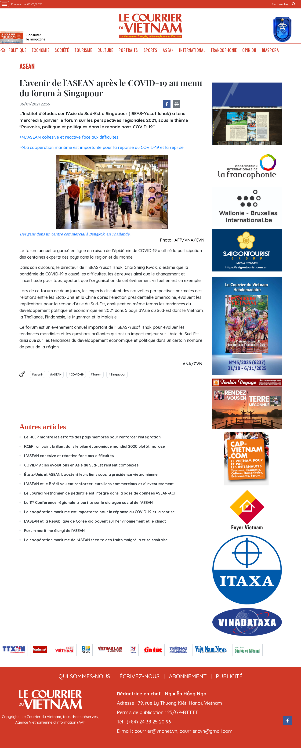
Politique (17, 50)
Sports (150, 50)
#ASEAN (56, 374)
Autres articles (42, 427)
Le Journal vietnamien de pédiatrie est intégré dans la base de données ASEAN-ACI (99, 493)
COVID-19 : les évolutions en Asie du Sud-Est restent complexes (81, 465)
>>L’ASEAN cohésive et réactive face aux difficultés (68, 137)
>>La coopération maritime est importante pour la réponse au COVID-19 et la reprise (101, 147)
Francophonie (224, 50)
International (192, 50)
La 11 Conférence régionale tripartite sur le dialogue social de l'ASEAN (88, 502)
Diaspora (270, 50)
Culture (105, 50)
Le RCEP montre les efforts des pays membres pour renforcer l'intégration (92, 437)
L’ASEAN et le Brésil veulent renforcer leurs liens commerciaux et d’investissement (99, 483)
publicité (229, 676)
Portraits (128, 50)
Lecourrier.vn (150, 26)
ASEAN (168, 50)
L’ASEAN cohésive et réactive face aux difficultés (69, 455)
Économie (40, 50)
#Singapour (117, 374)
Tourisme (83, 50)
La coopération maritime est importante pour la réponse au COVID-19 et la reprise (99, 512)
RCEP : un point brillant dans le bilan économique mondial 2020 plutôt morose (94, 446)
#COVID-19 (76, 374)
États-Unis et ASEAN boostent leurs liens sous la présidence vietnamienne (91, 474)
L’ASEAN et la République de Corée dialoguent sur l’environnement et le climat (95, 521)
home (3, 50)
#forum (96, 374)
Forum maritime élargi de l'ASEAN (54, 530)
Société (62, 50)
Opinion (249, 50)
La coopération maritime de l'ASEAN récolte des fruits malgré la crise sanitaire (96, 540)
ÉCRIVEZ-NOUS (140, 676)
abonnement (188, 676)
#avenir (37, 374)
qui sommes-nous (84, 676)
